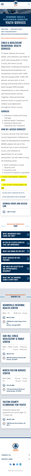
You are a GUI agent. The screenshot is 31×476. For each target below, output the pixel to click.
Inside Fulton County (16, 29)
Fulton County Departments (8, 31)
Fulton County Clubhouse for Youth (13, 193)
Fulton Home (4, 29)
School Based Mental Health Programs (14, 197)
